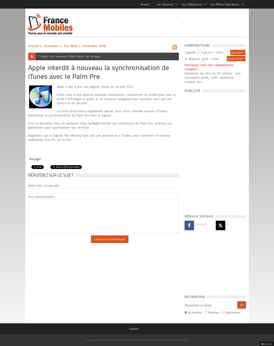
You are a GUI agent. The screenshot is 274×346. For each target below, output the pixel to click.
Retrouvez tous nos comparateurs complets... (209, 67)
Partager (35, 159)
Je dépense (193, 59)
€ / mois (212, 59)
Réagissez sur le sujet (51, 174)
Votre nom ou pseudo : (44, 185)
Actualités (51, 46)
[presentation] (60, 242)
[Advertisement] (177, 23)
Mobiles (213, 312)
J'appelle (190, 52)
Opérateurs (233, 312)
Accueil (145, 4)
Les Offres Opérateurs (225, 4)
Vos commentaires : (42, 197)
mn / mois (215, 52)
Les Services (165, 4)
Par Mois (70, 46)
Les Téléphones (192, 4)
